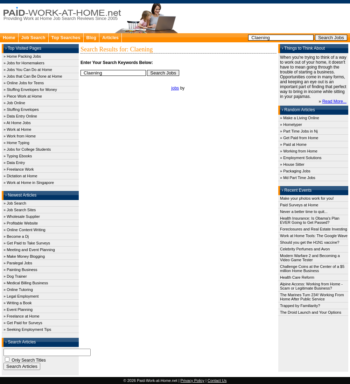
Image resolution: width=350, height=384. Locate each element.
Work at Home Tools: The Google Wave (314, 236)
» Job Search (15, 203)
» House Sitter (292, 164)
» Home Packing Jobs (22, 56)
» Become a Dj (16, 236)
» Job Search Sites (20, 210)
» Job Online (14, 103)
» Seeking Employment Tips (27, 329)
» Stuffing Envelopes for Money (30, 89)
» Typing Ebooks (18, 156)
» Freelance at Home (22, 316)
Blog (91, 37)
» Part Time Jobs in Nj (299, 131)
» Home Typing (16, 143)
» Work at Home (17, 129)
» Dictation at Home (20, 176)
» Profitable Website (21, 223)
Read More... (334, 101)
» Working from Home (298, 151)
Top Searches (65, 37)
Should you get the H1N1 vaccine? (309, 242)
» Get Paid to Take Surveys (27, 243)
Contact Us (217, 380)
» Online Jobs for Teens (24, 83)
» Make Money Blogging (24, 256)
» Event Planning (18, 309)
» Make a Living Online (299, 118)
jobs (175, 88)
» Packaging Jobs (295, 171)
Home (9, 37)
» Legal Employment (21, 296)
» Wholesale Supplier (22, 216)
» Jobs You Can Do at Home (28, 69)
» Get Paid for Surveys (23, 323)
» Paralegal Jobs (18, 263)
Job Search (33, 37)
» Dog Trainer (15, 276)
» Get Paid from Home (299, 138)
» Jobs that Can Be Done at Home (33, 76)
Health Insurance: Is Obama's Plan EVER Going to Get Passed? (310, 220)
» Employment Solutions (301, 158)
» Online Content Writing (25, 230)
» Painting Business (20, 270)
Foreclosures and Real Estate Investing (313, 229)
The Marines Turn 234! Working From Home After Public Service (312, 297)
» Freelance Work (19, 169)
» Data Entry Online (20, 116)
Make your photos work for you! (307, 198)
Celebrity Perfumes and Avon (305, 249)
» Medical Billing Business (26, 283)
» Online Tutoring (18, 289)
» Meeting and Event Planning (29, 250)
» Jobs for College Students (27, 149)
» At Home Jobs (17, 123)
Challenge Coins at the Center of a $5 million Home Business (312, 268)
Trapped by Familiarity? (300, 306)
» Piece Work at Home (23, 96)
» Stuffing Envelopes (21, 109)
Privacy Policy (192, 380)
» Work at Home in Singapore (29, 182)
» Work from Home (20, 136)
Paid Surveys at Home (299, 205)
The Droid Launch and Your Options (310, 312)
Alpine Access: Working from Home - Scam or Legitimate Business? (311, 286)
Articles (110, 37)
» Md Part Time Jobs (297, 178)
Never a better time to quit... (304, 211)
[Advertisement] (264, 17)
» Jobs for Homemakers (24, 63)
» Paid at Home (293, 144)
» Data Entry (14, 163)
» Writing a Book (18, 303)
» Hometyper (291, 124)
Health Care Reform (297, 277)
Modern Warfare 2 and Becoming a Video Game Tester (310, 258)
